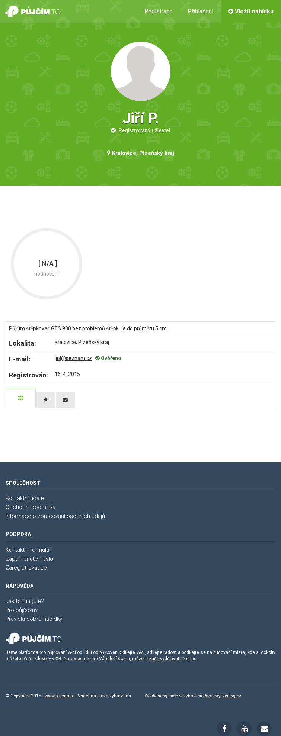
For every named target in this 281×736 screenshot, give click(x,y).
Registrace (158, 11)
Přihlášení (200, 11)
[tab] (21, 398)
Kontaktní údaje (25, 498)
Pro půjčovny (22, 610)
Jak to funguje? (25, 601)
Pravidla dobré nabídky (34, 619)
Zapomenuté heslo (29, 558)
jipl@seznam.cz (73, 358)
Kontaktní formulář (28, 550)
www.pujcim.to (59, 695)
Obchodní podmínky (30, 507)
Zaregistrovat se (26, 567)
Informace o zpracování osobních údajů (55, 516)
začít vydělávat (164, 658)
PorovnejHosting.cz (222, 695)
